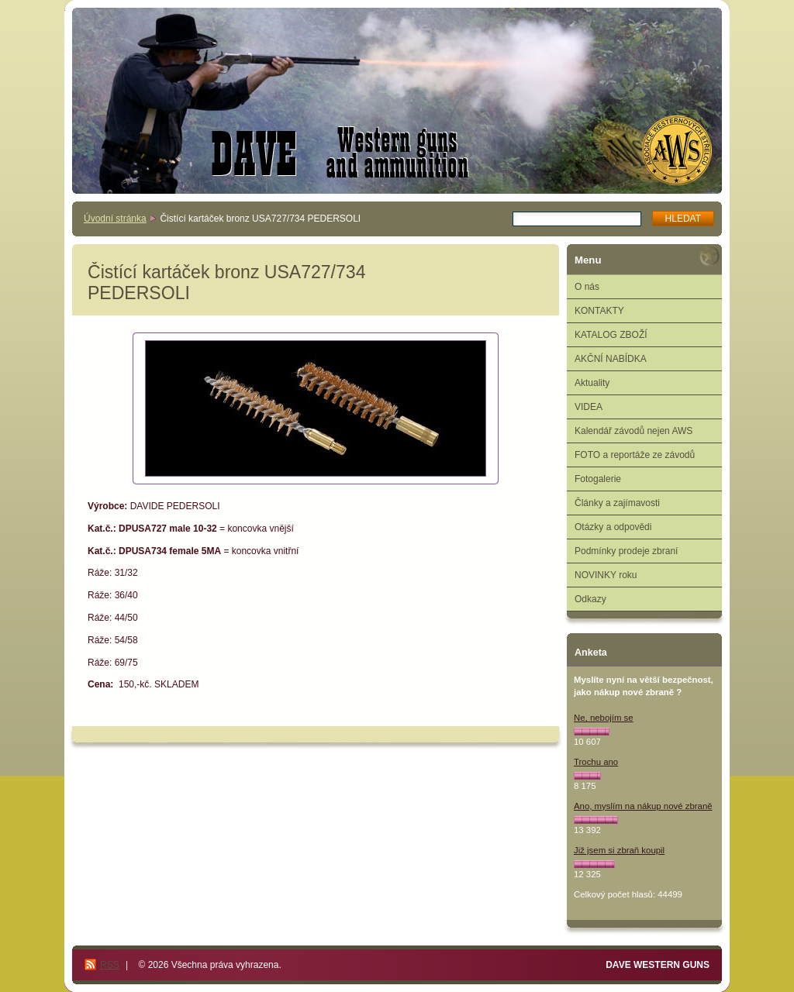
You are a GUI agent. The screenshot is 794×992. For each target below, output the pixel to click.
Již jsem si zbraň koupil (619, 850)
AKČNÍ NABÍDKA (611, 358)
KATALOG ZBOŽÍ (611, 334)
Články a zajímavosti (617, 503)
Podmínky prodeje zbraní (626, 551)
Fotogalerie (598, 479)
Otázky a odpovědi (613, 527)
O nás (587, 286)
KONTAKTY (599, 310)
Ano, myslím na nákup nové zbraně (643, 806)
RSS (109, 964)
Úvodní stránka (115, 218)
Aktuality (592, 382)
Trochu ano (596, 761)
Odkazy (590, 599)
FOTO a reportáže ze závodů (635, 455)
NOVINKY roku (606, 575)
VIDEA (588, 406)
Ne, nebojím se (603, 717)
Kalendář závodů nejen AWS (633, 430)
